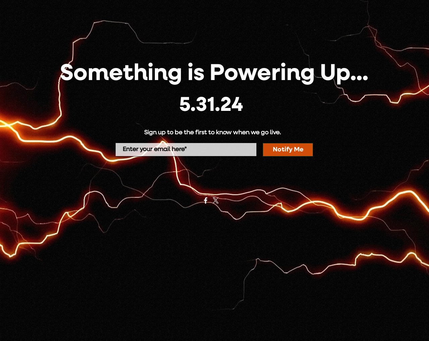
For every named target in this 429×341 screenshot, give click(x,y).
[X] (215, 200)
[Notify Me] (288, 149)
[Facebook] (205, 200)
